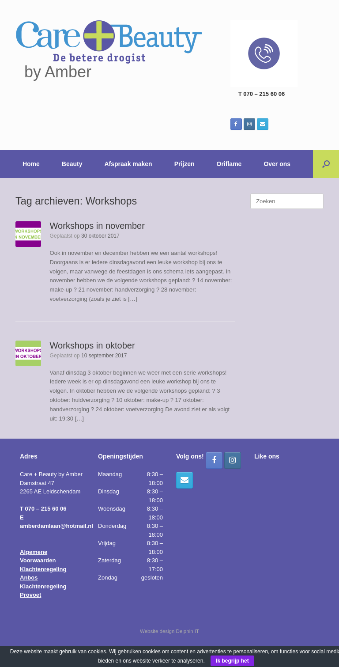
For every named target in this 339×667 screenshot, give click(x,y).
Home (31, 163)
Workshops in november (97, 226)
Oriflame (229, 163)
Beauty (72, 163)
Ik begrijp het (232, 661)
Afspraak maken (128, 163)
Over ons (277, 163)
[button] (326, 164)
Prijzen (184, 163)
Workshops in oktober (92, 345)
